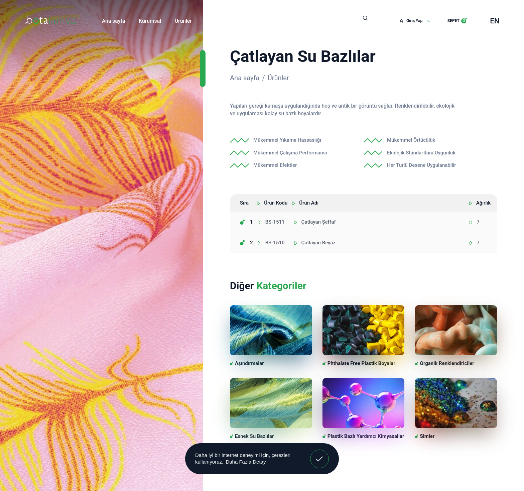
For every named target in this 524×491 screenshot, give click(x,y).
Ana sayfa (113, 21)
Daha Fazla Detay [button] (246, 462)
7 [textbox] (478, 222)
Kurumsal (150, 21)
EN (494, 21)
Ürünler (183, 21)
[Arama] (317, 19)
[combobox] (483, 222)
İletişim (214, 21)
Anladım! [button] (319, 454)
